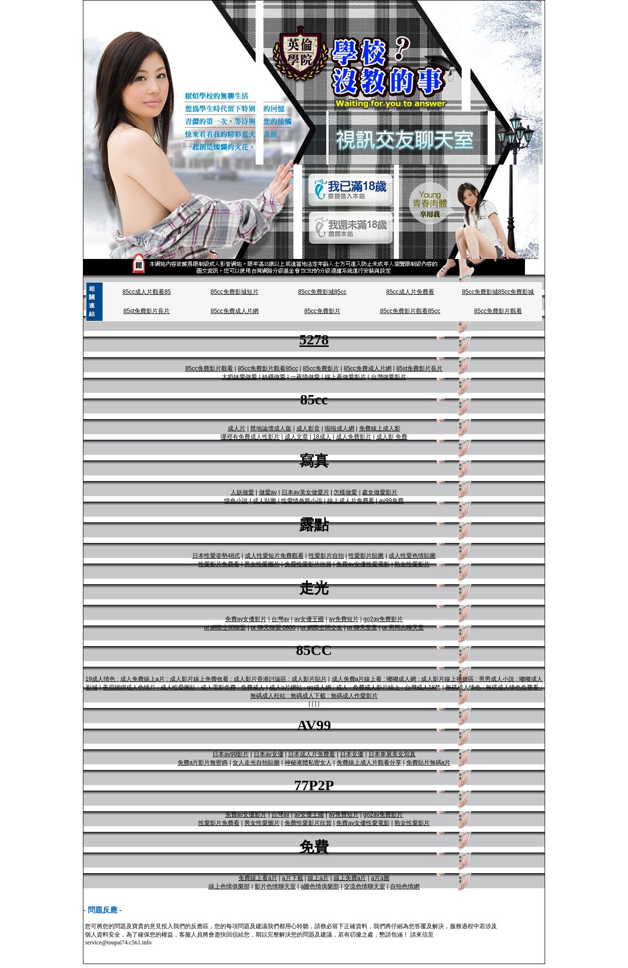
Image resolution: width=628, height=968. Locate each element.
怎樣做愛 (345, 492)
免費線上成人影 (379, 428)
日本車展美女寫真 (392, 754)
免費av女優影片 (246, 619)
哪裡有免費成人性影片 (250, 436)
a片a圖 (380, 878)
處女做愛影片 (379, 492)
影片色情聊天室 (275, 886)
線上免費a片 (350, 878)
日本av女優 (269, 754)
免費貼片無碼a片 (428, 762)
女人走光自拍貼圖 (256, 762)
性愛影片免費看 (218, 564)
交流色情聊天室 (364, 886)
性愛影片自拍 (326, 555)
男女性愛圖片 (262, 564)
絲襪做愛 (274, 376)
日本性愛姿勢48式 (216, 555)
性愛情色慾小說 (301, 500)
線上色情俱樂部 (229, 886)
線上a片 (318, 878)
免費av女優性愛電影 (363, 564)
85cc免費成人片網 (234, 311)
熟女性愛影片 (412, 564)
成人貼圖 (264, 500)
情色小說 (236, 500)
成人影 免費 (391, 436)
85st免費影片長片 (147, 311)
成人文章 (296, 436)
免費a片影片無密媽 (203, 762)
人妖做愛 (242, 492)
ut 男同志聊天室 (403, 627)
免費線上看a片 (257, 878)
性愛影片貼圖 (366, 555)
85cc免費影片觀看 (498, 311)
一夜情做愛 (305, 376)
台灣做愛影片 (388, 376)
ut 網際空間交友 (321, 627)
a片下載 (292, 878)
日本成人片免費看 (311, 754)
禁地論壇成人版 (270, 428)
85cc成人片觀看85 (147, 291)
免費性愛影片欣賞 (308, 564)
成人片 (236, 428)
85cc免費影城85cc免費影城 (498, 291)
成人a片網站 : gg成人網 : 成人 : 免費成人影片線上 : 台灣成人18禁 (355, 687)
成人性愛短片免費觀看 (274, 555)
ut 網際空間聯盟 (225, 627)
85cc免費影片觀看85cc (410, 311)
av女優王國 (309, 619)
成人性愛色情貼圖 (412, 555)
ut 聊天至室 (362, 627)
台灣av (280, 619)
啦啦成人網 (339, 428)
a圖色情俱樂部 (320, 886)
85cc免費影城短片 (234, 291)
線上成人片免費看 (350, 500)
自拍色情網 (404, 886)
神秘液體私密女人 (308, 762)
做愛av (268, 492)
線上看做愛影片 (345, 376)
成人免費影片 (353, 436)
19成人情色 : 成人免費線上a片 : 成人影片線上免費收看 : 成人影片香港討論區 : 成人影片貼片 (206, 679)
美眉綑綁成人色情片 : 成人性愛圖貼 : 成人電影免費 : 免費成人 (183, 687)
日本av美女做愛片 (305, 492)
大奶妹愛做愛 (239, 376)
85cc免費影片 (322, 311)
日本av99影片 (230, 754)
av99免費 (391, 500)
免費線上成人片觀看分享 (369, 762)
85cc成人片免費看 (410, 291)
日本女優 (352, 754)
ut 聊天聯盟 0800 (273, 627)
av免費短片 (344, 619)
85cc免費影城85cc (322, 291)
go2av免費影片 (383, 619)
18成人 (322, 436)
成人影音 (308, 428)
